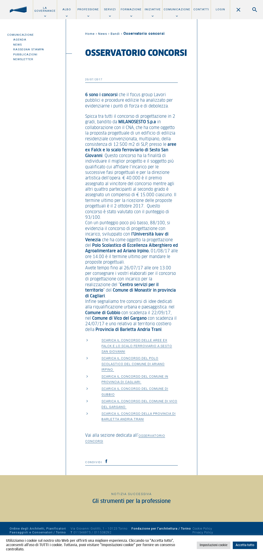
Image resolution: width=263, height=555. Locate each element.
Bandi (115, 33)
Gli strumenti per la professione (131, 501)
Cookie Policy (202, 528)
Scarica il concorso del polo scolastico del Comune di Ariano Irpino (133, 363)
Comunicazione (177, 9)
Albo (66, 9)
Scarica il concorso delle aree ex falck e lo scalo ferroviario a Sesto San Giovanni (137, 345)
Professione (88, 9)
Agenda (19, 39)
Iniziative (153, 9)
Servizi (110, 9)
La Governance (45, 9)
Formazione (131, 9)
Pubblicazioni (25, 54)
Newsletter (23, 59)
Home (90, 33)
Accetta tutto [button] (245, 545)
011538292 (102, 532)
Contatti (201, 9)
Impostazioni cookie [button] (213, 545)
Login (220, 9)
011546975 (82, 532)
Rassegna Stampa (28, 49)
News (17, 44)
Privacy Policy (202, 532)
